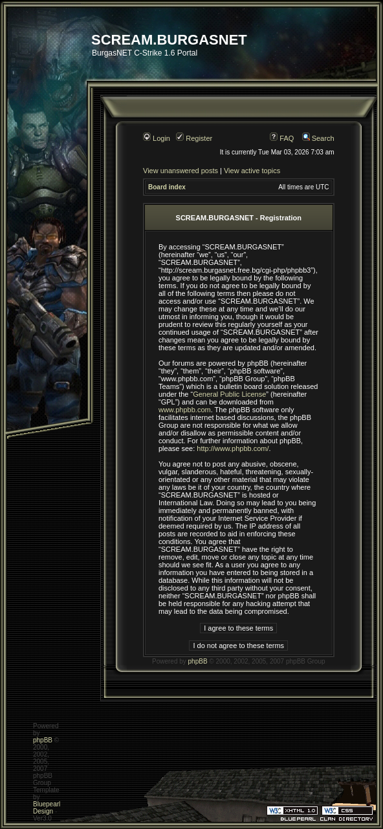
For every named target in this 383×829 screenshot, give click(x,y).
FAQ (282, 138)
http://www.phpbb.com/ (232, 448)
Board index (167, 187)
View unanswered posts (180, 170)
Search (318, 138)
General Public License (229, 394)
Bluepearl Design (46, 808)
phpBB (198, 661)
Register (194, 138)
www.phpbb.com (185, 410)
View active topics (252, 170)
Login (156, 138)
